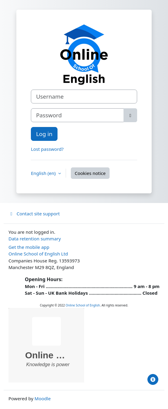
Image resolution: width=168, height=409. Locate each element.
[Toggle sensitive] (130, 115)
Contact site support (34, 214)
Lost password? (47, 149)
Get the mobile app (28, 247)
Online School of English (83, 305)
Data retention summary (34, 239)
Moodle (43, 398)
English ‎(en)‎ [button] (44, 173)
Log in (44, 134)
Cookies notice (90, 173)
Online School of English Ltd (38, 254)
